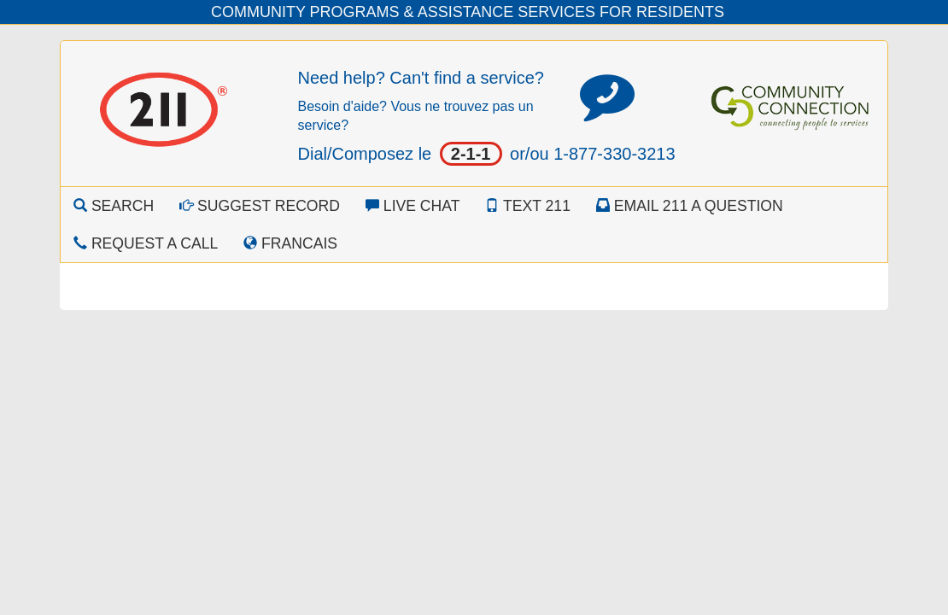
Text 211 (527, 205)
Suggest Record (259, 205)
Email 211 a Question (689, 205)
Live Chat (413, 205)
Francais (290, 243)
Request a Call (145, 243)
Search (113, 205)
